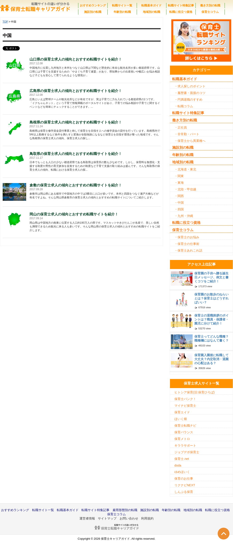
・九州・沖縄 (183, 216)
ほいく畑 (180, 419)
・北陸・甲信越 (185, 189)
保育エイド (182, 412)
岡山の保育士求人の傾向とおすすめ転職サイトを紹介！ (74, 214)
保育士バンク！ (185, 399)
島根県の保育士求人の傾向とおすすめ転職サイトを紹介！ (76, 122)
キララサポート (185, 445)
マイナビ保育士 (185, 405)
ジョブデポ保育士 (186, 452)
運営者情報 (87, 518)
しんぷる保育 (183, 492)
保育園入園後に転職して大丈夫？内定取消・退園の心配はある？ (211, 359)
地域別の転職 (151, 12)
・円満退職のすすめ (188, 99)
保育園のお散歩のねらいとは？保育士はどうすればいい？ (211, 298)
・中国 (179, 202)
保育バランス (183, 432)
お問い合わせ (129, 518)
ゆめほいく (182, 472)
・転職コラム (183, 106)
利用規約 (147, 518)
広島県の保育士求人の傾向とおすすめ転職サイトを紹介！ (76, 91)
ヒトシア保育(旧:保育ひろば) (194, 392)
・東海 (179, 182)
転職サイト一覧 (122, 5)
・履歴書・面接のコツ (189, 93)
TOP (5, 21)
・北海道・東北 (185, 169)
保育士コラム (210, 12)
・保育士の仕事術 (186, 244)
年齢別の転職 (122, 12)
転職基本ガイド (151, 5)
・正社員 (180, 127)
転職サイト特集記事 (181, 5)
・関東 (179, 176)
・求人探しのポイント (189, 86)
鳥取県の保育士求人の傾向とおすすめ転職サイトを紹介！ (76, 154)
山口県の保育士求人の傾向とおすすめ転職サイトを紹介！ (76, 59)
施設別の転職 (92, 12)
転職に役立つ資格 (180, 12)
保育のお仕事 (183, 478)
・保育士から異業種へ (189, 141)
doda (177, 465)
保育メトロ (182, 439)
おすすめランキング (93, 5)
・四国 (179, 209)
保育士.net (181, 459)
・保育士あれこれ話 (188, 250)
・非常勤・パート (186, 134)
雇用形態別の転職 (125, 510)
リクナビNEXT (184, 485)
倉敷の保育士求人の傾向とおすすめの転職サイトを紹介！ (76, 185)
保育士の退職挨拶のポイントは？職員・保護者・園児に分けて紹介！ (211, 319)
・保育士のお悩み (186, 237)
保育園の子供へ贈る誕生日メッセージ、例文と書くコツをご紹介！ (211, 277)
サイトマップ (107, 518)
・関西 (179, 196)
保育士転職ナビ (185, 425)
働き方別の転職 (210, 5)
